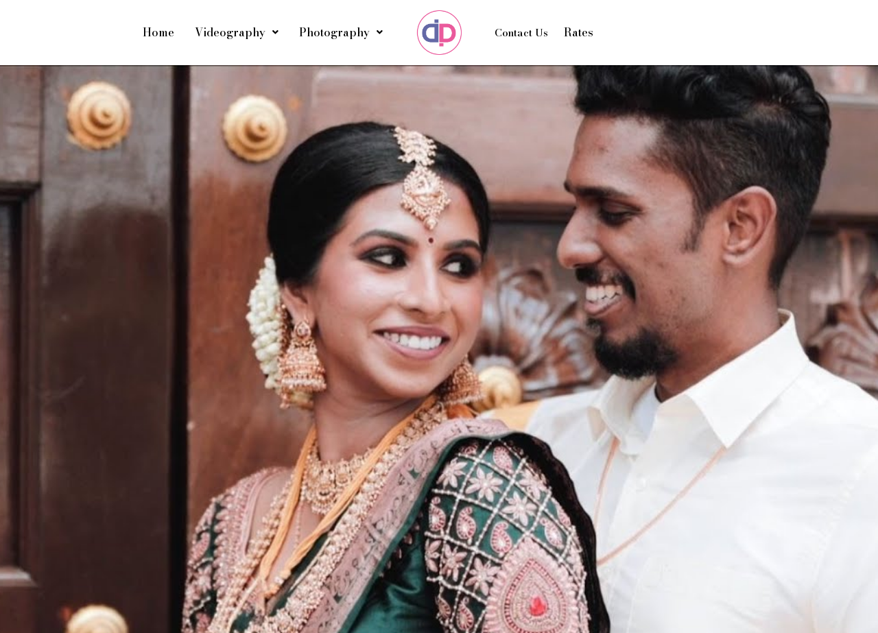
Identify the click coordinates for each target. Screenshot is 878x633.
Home (158, 32)
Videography (236, 32)
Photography (341, 32)
